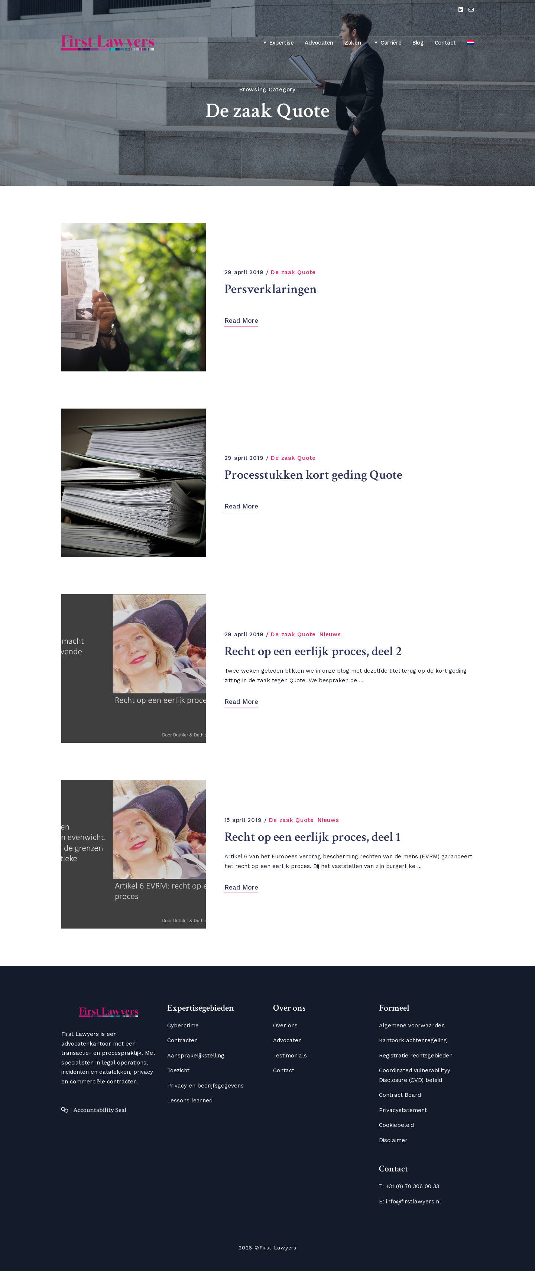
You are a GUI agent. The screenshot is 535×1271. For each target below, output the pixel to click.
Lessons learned (190, 1100)
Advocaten (319, 42)
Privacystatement (403, 1110)
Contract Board (400, 1095)
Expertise (277, 42)
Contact (445, 42)
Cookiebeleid (396, 1125)
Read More (241, 320)
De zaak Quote (293, 272)
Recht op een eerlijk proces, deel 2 (314, 651)
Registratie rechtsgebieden (416, 1055)
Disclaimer (393, 1140)
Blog (418, 42)
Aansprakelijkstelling (195, 1055)
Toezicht (178, 1070)
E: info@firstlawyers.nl (410, 1201)
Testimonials (290, 1055)
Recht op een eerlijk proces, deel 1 (313, 837)
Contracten (182, 1040)
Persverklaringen (271, 289)
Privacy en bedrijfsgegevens (205, 1085)
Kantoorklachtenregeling (413, 1040)
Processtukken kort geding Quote (315, 474)
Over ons (285, 1025)
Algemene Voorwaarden (412, 1025)
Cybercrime (183, 1025)
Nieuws (330, 634)
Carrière (386, 42)
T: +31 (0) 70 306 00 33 (409, 1186)
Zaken (352, 42)
